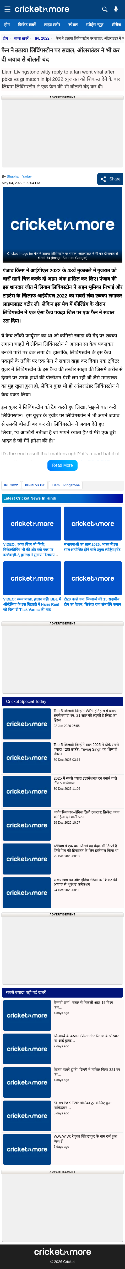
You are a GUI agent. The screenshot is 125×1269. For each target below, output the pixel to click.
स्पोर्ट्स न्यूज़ (94, 24)
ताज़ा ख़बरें (21, 38)
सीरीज (116, 24)
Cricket (69, 1262)
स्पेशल (73, 24)
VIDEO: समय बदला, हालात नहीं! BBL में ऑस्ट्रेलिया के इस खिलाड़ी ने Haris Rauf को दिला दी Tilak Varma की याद (32, 604)
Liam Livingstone (66, 485)
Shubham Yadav (19, 176)
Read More (62, 465)
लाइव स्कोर (52, 24)
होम (7, 24)
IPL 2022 (42, 38)
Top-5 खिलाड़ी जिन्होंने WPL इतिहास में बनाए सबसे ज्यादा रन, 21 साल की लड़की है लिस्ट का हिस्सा (85, 715)
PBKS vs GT (35, 485)
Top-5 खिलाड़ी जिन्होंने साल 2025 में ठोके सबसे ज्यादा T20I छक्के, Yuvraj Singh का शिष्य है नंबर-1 (86, 749)
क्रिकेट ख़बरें (27, 24)
